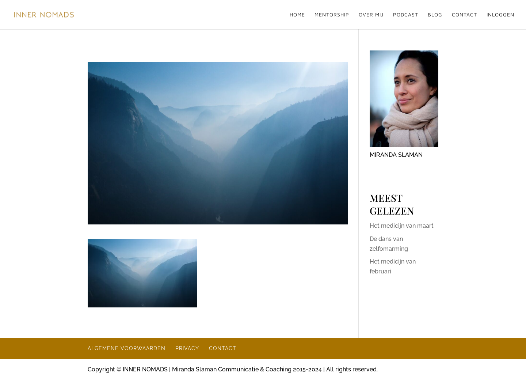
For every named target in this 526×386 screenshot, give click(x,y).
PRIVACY (187, 348)
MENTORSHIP (332, 15)
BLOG (435, 15)
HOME (297, 15)
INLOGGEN (500, 15)
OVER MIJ (371, 15)
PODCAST (405, 15)
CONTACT (464, 15)
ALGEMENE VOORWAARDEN (126, 348)
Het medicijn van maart (402, 225)
